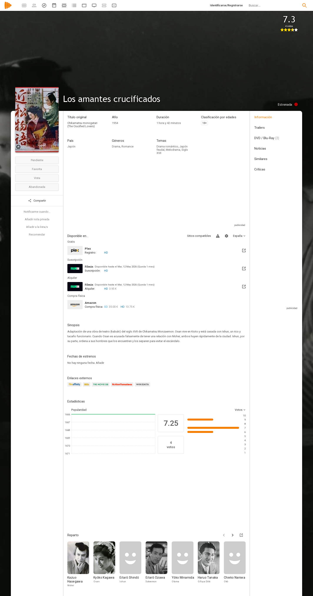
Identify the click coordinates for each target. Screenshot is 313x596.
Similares (260, 159)
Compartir (37, 200)
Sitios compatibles (199, 235)
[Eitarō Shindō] (133, 564)
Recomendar (37, 234)
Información (263, 117)
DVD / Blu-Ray (266, 138)
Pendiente (37, 160)
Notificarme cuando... (37, 211)
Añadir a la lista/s (37, 227)
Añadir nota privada (37, 219)
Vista (37, 178)
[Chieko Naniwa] (237, 564)
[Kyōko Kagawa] (106, 564)
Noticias (260, 148)
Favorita (37, 169)
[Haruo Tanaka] (211, 564)
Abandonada (37, 187)
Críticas (259, 169)
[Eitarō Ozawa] (159, 564)
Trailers (259, 128)
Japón (71, 146)
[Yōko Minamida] (185, 564)
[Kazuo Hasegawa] (80, 564)
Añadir (100, 362)
